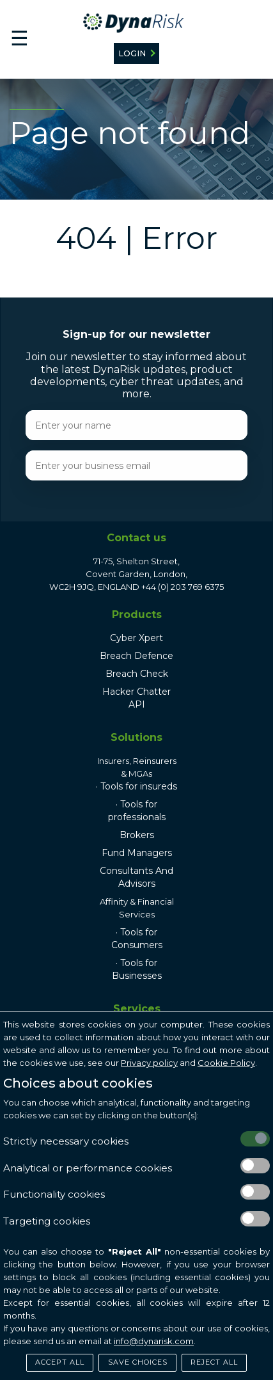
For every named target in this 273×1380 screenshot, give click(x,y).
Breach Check (136, 673)
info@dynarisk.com (154, 1341)
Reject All (214, 1362)
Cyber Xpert (136, 638)
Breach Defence (136, 656)
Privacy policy (149, 1063)
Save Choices (138, 1362)
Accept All (59, 1362)
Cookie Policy (226, 1063)
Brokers (137, 835)
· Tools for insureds (136, 786)
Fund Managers (137, 853)
